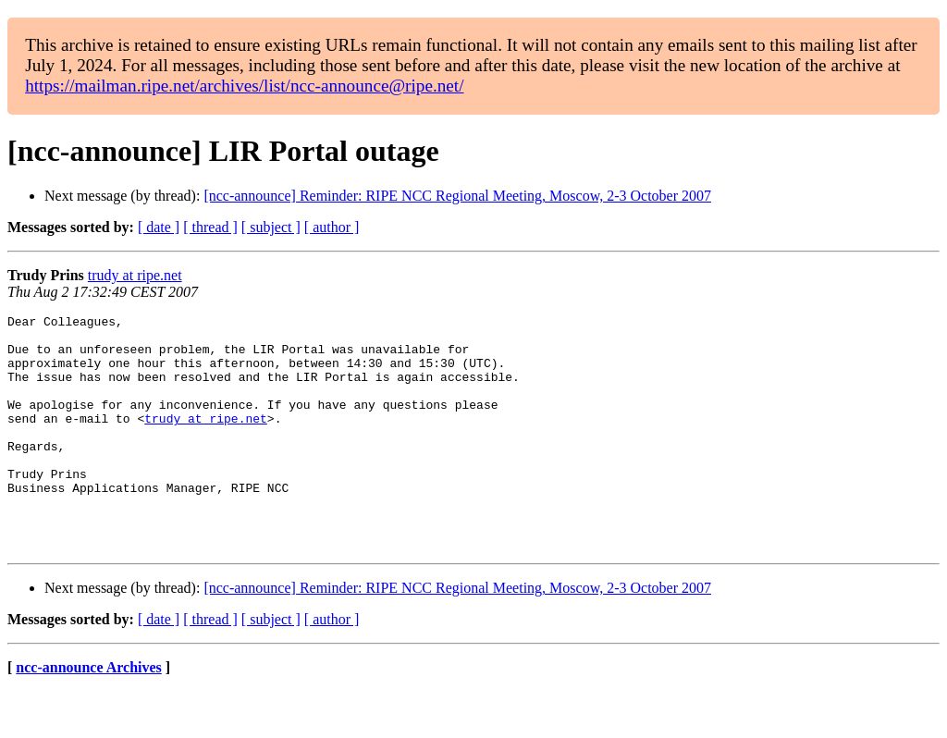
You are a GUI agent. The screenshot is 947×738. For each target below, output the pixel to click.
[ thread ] (210, 227)
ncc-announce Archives (88, 714)
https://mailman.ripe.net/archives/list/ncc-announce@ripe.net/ (244, 85)
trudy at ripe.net (135, 275)
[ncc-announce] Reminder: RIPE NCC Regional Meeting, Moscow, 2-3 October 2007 (457, 195)
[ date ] (158, 227)
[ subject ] (271, 227)
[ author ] (332, 227)
